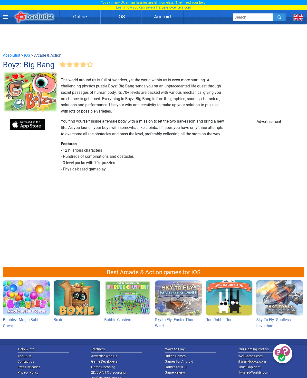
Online (80, 17)
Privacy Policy (28, 372)
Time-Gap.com (249, 367)
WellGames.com (250, 356)
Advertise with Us (104, 356)
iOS (121, 17)
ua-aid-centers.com (176, 7)
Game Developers (104, 361)
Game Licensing (103, 367)
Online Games (175, 356)
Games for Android (179, 361)
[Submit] (279, 17)
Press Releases (29, 367)
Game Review (175, 372)
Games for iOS (175, 367)
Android (162, 17)
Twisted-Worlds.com (253, 372)
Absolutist (11, 55)
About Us (24, 356)
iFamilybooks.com (252, 361)
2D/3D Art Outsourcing (108, 372)
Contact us (26, 361)
